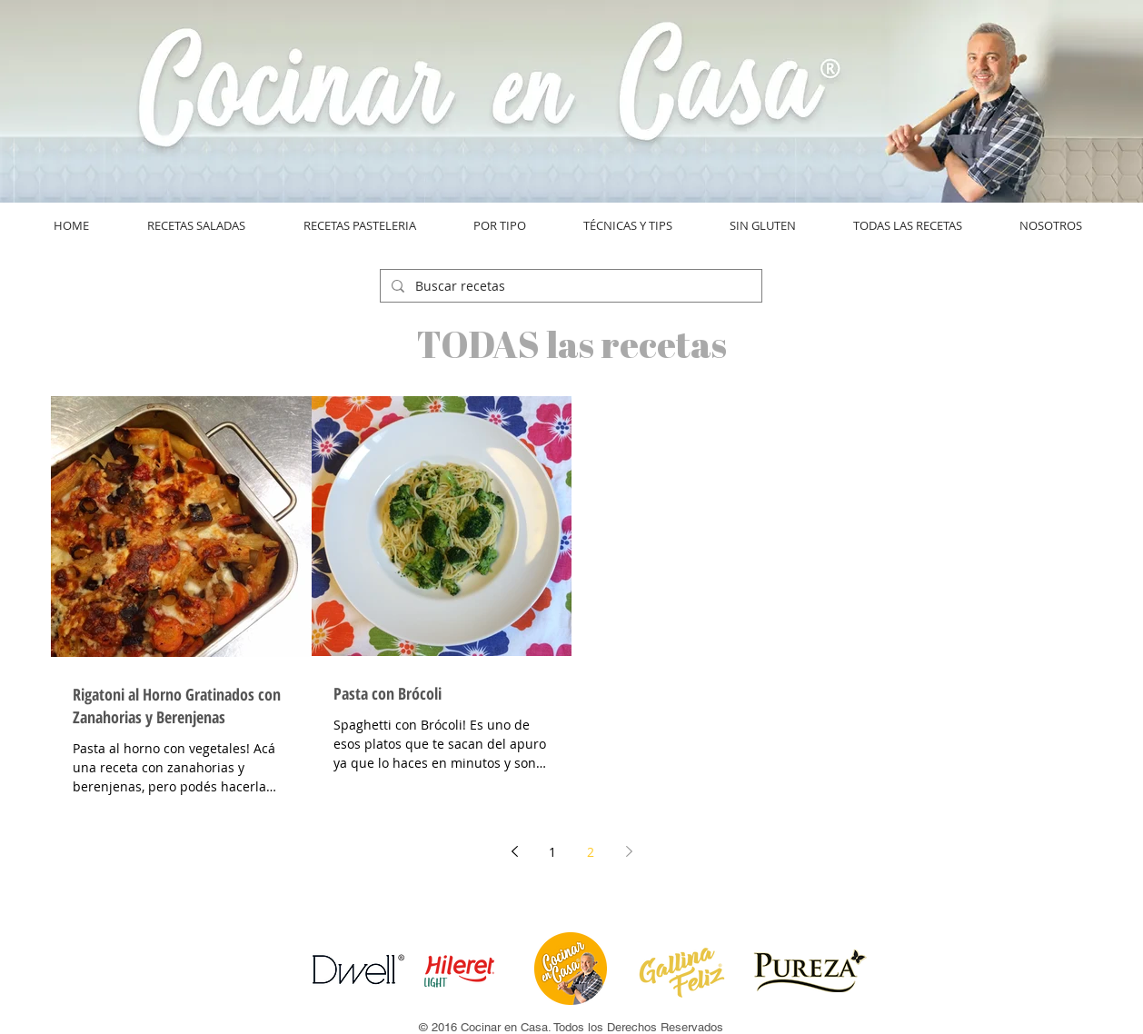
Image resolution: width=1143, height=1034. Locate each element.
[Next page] (628, 851)
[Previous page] (514, 851)
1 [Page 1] (552, 851)
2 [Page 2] (590, 851)
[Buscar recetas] (569, 286)
